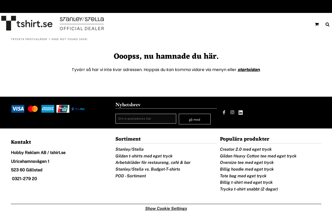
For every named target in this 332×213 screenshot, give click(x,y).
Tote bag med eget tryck (243, 175)
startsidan (249, 70)
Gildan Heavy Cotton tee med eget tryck (258, 156)
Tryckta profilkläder (29, 39)
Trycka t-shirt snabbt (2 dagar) (249, 189)
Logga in (296, 6)
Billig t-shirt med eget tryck (246, 182)
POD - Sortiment (130, 175)
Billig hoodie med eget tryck (247, 169)
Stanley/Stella (129, 149)
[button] (317, 24)
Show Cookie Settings (166, 208)
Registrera (320, 6)
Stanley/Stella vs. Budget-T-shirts (147, 169)
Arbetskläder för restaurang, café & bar (152, 162)
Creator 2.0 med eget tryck (246, 149)
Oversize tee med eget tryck (247, 162)
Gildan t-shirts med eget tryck (144, 156)
